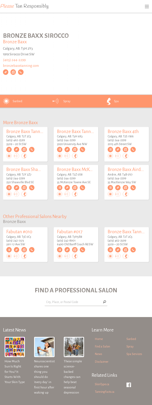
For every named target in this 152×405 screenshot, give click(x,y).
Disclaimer (101, 361)
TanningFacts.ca (104, 391)
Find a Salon (102, 346)
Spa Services (134, 354)
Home (99, 339)
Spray (61, 101)
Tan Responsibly (24, 6)
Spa (111, 101)
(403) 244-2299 (14, 60)
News (98, 354)
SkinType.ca (102, 384)
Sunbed (12, 101)
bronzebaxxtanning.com (21, 65)
